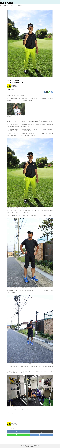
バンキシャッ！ (14, 86)
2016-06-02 (13, 85)
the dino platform (31, 446)
